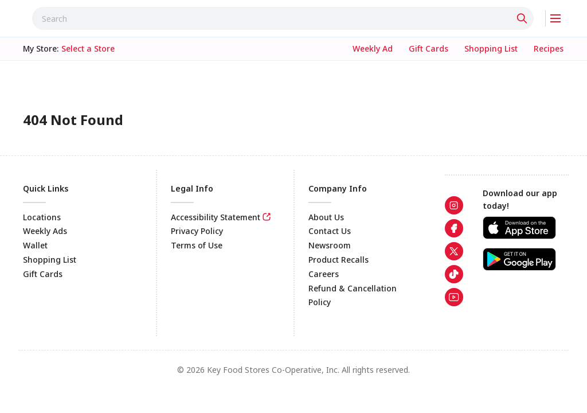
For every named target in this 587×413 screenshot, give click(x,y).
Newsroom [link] (329, 245)
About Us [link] (326, 217)
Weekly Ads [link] (45, 230)
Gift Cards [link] (42, 273)
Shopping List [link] (49, 259)
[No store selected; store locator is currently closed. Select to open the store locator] (88, 48)
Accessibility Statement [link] (215, 217)
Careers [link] (323, 273)
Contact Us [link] (329, 230)
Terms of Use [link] (196, 245)
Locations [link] (42, 217)
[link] (372, 48)
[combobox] (283, 18)
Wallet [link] (35, 245)
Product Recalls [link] (338, 259)
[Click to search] (523, 18)
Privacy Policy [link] (197, 230)
